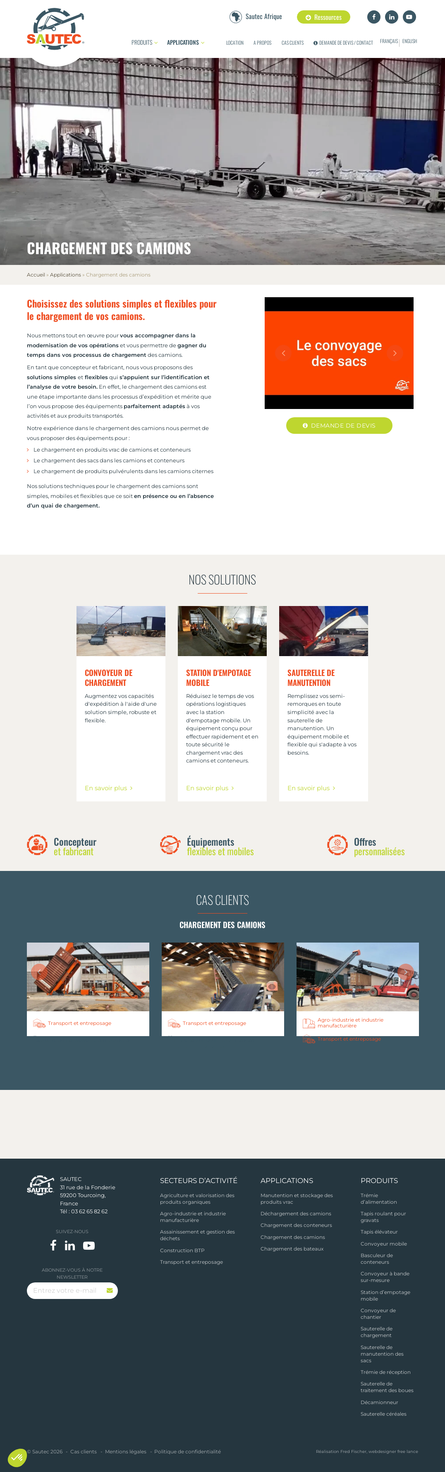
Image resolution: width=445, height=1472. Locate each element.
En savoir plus (106, 788)
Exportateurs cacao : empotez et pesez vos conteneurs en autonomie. (82, 1049)
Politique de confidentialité (187, 1452)
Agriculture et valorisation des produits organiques (197, 1198)
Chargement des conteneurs (296, 1225)
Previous (283, 353)
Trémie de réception (386, 1372)
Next (395, 353)
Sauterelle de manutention (311, 677)
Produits (142, 42)
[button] (17, 1458)
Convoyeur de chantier (378, 1313)
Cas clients (222, 899)
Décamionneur (379, 1402)
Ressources (324, 17)
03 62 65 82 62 (89, 1211)
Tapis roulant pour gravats (383, 1216)
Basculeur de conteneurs (377, 1258)
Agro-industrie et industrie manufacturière (193, 1216)
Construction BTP (182, 1250)
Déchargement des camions (296, 1213)
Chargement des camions (293, 1237)
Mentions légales (125, 1452)
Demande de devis (343, 425)
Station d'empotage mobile (218, 677)
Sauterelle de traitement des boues (387, 1387)
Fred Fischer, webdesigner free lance (379, 1451)
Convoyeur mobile (384, 1244)
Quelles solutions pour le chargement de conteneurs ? (347, 1059)
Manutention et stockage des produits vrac (297, 1198)
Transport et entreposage (191, 1262)
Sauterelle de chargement (376, 1331)
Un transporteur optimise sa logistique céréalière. (211, 1044)
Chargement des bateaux (292, 1249)
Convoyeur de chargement (108, 677)
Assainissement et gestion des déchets (197, 1235)
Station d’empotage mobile (385, 1295)
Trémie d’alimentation (379, 1198)
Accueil (36, 275)
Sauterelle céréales (384, 1414)
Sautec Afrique (264, 16)
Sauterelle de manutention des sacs (382, 1354)
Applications (183, 42)
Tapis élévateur (379, 1232)
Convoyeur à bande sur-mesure (385, 1276)
